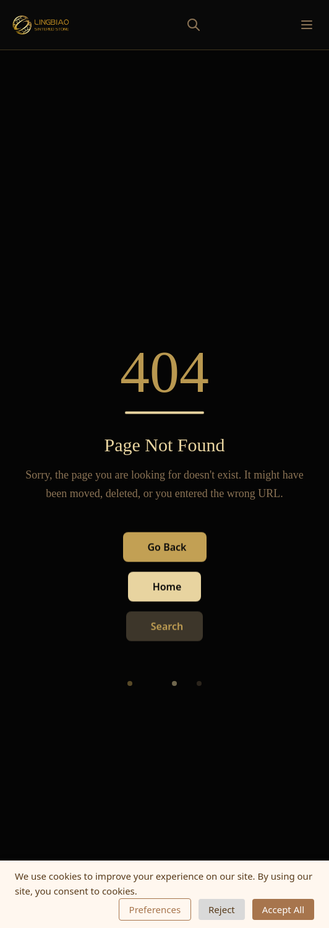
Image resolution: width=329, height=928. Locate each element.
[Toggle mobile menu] (306, 24)
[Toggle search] (166, 25)
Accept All (283, 909)
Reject (221, 909)
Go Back (167, 547)
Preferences (155, 909)
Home (167, 587)
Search (167, 626)
